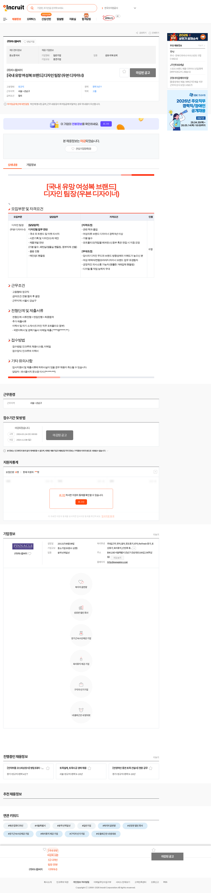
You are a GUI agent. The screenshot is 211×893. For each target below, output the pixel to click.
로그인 (62, 495)
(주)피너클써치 (14, 41)
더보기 (156, 534)
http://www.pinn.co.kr (117, 562)
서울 (32, 403)
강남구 (39, 403)
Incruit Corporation (108, 887)
